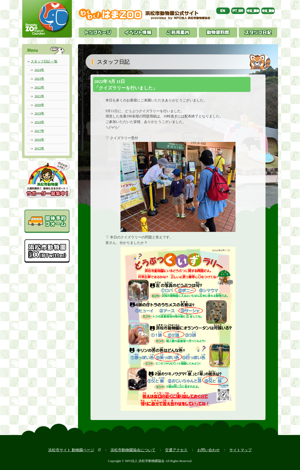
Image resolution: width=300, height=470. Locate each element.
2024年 (39, 70)
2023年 (39, 78)
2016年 (39, 139)
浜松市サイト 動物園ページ (71, 450)
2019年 (39, 113)
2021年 (39, 96)
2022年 (39, 87)
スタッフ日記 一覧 (44, 61)
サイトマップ (240, 450)
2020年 (39, 105)
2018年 (39, 122)
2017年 (39, 131)
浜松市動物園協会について (133, 450)
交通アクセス (176, 450)
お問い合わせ (208, 450)
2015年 (39, 148)
